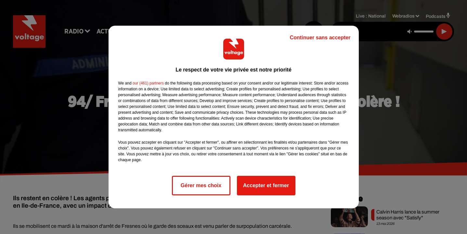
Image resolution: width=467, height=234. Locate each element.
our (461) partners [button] (148, 83)
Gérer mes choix (201, 185)
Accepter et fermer (266, 185)
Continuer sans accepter (320, 37)
